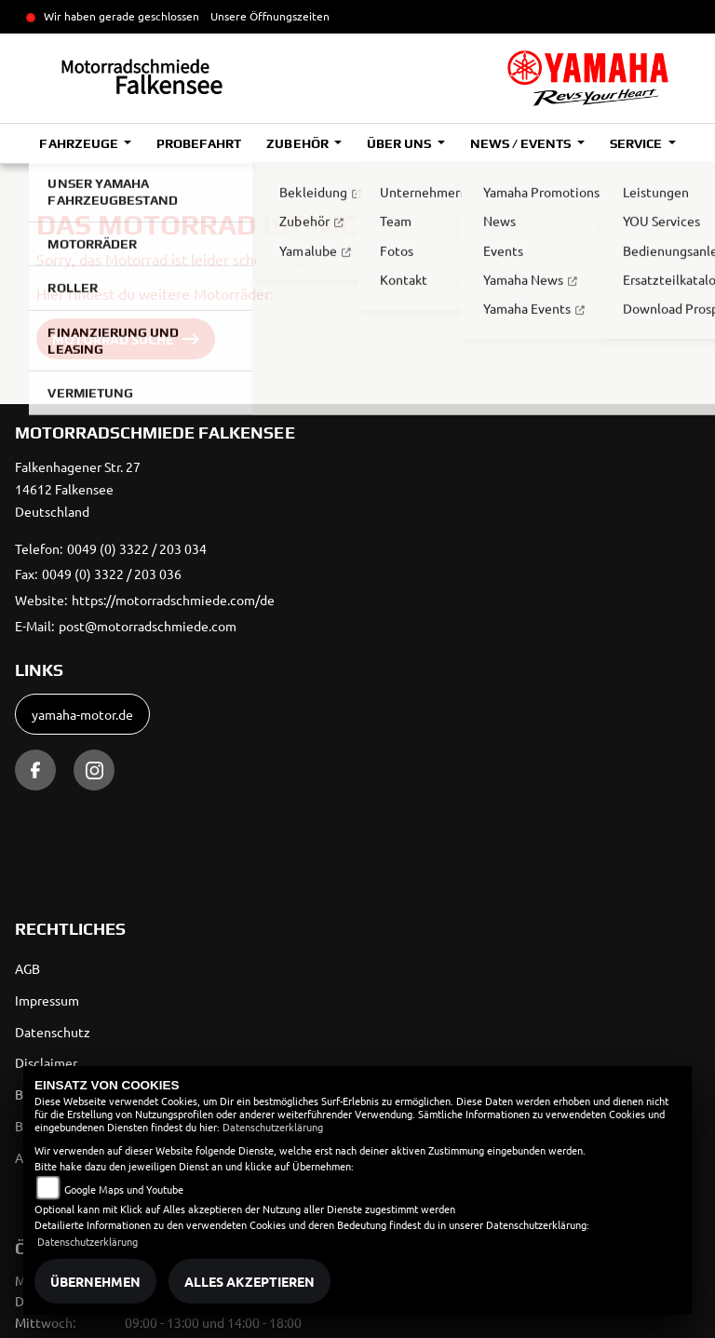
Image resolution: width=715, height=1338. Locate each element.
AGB (27, 968)
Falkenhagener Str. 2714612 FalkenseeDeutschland (78, 489)
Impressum (47, 1000)
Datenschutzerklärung (273, 1126)
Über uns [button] (400, 143)
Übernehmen (95, 1281)
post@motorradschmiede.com (147, 625)
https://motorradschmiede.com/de (173, 599)
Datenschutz (52, 1031)
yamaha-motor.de (82, 714)
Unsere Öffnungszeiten (270, 15)
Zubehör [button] (298, 143)
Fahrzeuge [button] (79, 143)
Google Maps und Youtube (123, 1189)
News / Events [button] (521, 143)
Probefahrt (198, 143)
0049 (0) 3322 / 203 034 (137, 548)
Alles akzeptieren (249, 1281)
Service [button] (637, 143)
